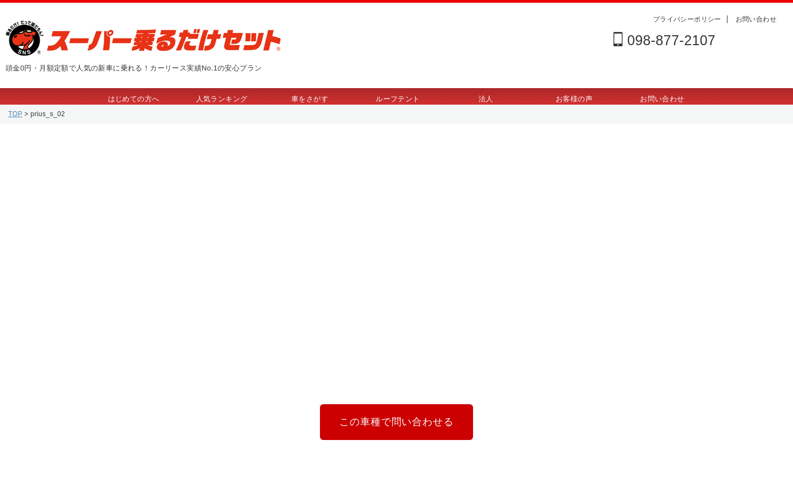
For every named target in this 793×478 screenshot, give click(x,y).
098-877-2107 (664, 40)
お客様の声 (574, 99)
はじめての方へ (134, 99)
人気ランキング (222, 99)
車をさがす (309, 99)
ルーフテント (398, 99)
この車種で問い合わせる (396, 420)
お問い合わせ (756, 19)
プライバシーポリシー (687, 19)
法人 (486, 99)
